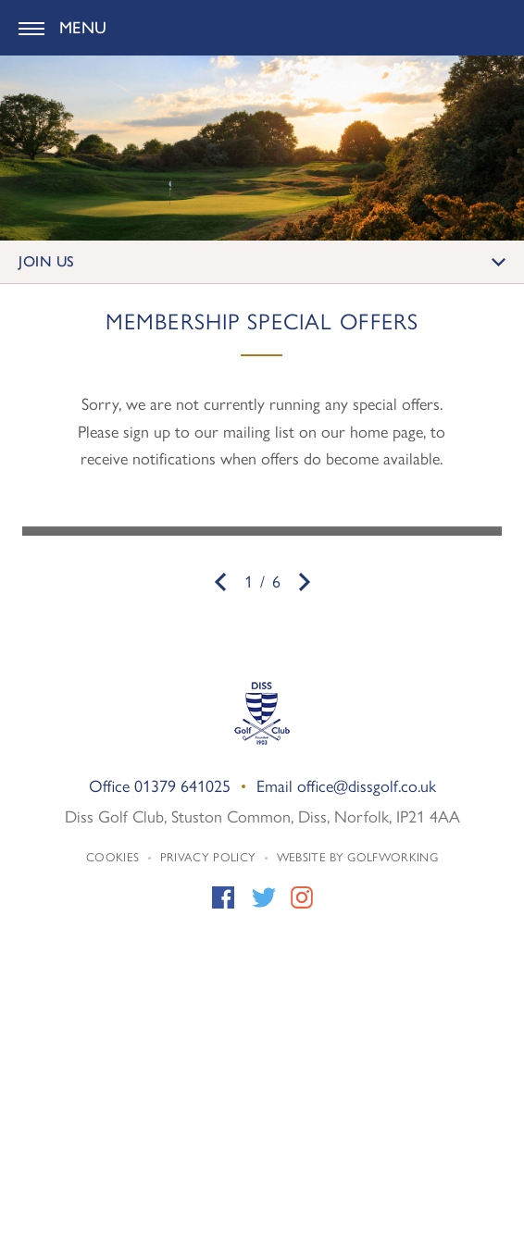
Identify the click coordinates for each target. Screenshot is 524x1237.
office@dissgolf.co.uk (366, 785)
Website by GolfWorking (357, 856)
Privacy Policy (208, 856)
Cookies (112, 856)
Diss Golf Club (262, 28)
